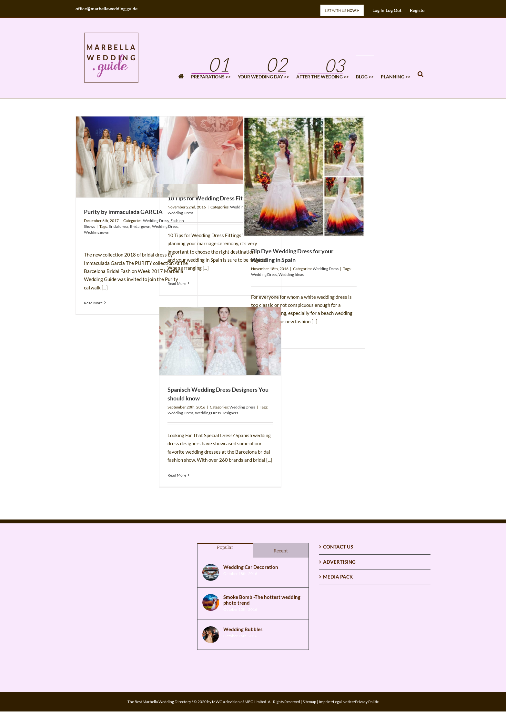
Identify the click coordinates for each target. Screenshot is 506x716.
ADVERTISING (339, 562)
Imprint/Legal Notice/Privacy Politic (349, 701)
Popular (225, 547)
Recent (281, 551)
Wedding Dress (156, 220)
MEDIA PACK (338, 577)
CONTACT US (338, 547)
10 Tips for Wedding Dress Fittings (211, 198)
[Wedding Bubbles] (210, 634)
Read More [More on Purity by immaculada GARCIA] (93, 302)
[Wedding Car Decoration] (210, 572)
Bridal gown (140, 226)
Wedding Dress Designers (216, 412)
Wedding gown (96, 232)
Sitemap (309, 701)
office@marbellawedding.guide (106, 8)
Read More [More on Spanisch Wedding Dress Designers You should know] (176, 475)
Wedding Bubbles (243, 629)
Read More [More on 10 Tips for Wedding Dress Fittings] (176, 283)
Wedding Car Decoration (250, 567)
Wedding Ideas (291, 274)
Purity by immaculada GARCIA (123, 211)
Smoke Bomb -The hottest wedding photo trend (261, 600)
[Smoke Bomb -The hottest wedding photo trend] (210, 602)
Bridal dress (118, 226)
